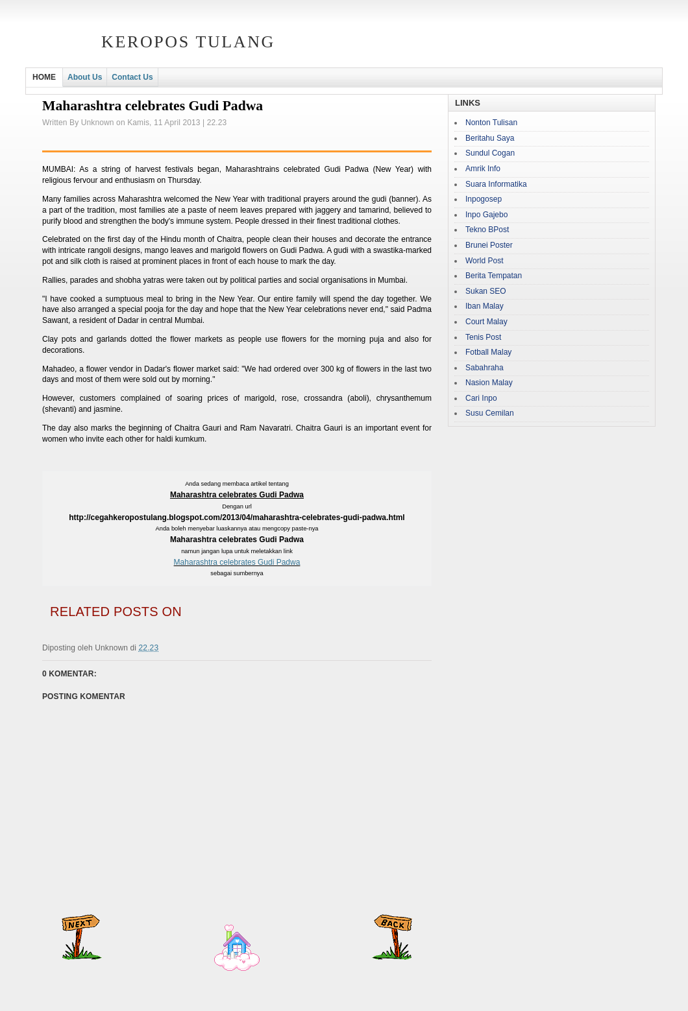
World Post (484, 260)
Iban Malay (484, 306)
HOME (44, 77)
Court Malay (486, 321)
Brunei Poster (489, 245)
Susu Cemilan (489, 413)
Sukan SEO (485, 291)
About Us (85, 77)
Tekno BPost (487, 229)
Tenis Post (483, 337)
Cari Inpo (481, 398)
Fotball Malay (488, 352)
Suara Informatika (496, 184)
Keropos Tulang (188, 41)
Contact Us (132, 77)
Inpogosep (483, 199)
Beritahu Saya (489, 138)
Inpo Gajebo (486, 214)
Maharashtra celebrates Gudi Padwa (237, 562)
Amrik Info (482, 168)
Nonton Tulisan (491, 122)
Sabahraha (484, 367)
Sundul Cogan (490, 153)
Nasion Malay (489, 382)
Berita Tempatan (493, 275)
